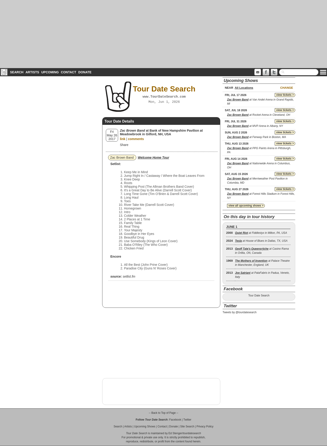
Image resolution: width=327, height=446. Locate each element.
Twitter (187, 419)
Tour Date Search (258, 295)
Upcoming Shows (144, 426)
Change (286, 87)
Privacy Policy (204, 426)
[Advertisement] (163, 34)
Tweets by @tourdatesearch (240, 312)
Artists (32, 72)
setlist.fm (129, 276)
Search (16, 72)
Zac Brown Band (122, 157)
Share (124, 145)
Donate (85, 72)
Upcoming (50, 72)
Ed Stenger (175, 433)
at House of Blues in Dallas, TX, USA (261, 240)
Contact (68, 72)
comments (136, 139)
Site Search (187, 426)
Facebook (175, 419)
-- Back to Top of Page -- (163, 412)
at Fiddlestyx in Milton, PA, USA (261, 232)
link (122, 139)
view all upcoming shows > (245, 205)
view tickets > (285, 94)
